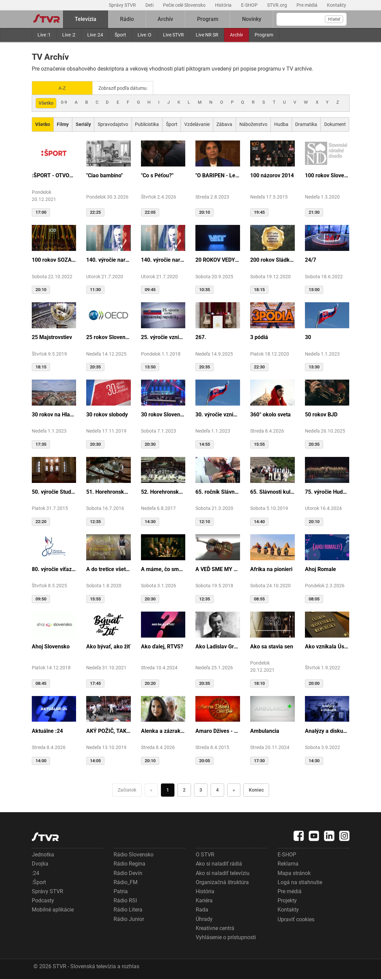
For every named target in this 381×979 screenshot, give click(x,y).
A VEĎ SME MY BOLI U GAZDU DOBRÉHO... (217, 568)
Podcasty (43, 900)
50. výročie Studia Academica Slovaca (54, 491)
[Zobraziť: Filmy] (62, 124)
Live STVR (173, 34)
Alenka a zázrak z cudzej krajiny (163, 730)
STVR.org (277, 5)
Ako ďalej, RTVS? (162, 646)
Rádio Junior (129, 918)
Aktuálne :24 (47, 730)
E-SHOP (250, 5)
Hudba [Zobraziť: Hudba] (281, 124)
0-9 (64, 101)
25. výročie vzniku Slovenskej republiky (163, 337)
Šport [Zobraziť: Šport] (171, 124)
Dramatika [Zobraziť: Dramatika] (306, 124)
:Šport (39, 881)
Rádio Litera (128, 909)
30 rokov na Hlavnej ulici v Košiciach (54, 414)
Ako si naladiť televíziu (222, 872)
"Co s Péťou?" (157, 175)
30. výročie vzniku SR (217, 414)
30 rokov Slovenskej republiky (163, 414)
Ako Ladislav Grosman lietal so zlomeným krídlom (217, 646)
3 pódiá (259, 337)
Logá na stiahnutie (300, 881)
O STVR (205, 854)
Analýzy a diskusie (327, 730)
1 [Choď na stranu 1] (167, 789)
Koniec (256, 789)
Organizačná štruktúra (222, 881)
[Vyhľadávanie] (312, 19)
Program (264, 34)
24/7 (310, 259)
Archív (236, 34)
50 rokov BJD (321, 414)
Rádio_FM (126, 881)
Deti (149, 5)
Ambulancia (264, 730)
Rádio (127, 19)
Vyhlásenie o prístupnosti (226, 936)
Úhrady (204, 918)
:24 (35, 872)
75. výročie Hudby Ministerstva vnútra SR (327, 491)
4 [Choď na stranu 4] (217, 789)
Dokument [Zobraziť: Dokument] (335, 124)
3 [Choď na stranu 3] (200, 789)
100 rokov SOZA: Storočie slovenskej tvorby (54, 259)
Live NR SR (207, 34)
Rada (202, 909)
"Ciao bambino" (104, 175)
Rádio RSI (125, 900)
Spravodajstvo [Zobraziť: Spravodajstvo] (113, 124)
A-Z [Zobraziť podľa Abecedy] (62, 88)
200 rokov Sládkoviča (272, 259)
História (224, 5)
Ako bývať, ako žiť (108, 646)
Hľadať (334, 19)
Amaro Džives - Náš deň (217, 730)
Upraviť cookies (296, 919)
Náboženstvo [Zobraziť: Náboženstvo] (253, 124)
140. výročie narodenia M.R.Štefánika (108, 259)
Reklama (288, 863)
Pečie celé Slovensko (185, 5)
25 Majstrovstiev (52, 337)
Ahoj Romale (320, 568)
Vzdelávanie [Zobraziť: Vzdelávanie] (197, 124)
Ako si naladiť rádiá (219, 863)
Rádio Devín (128, 872)
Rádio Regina (129, 863)
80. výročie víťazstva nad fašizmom (54, 568)
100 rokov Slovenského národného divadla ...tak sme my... (327, 175)
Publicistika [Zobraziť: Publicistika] (147, 124)
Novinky (251, 19)
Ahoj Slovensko (51, 646)
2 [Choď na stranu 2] (184, 789)
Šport (120, 34)
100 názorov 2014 (272, 175)
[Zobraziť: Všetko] (43, 124)
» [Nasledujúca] (234, 789)
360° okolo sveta (270, 414)
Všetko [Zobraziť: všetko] (46, 102)
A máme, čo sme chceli (163, 568)
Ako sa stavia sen (271, 646)
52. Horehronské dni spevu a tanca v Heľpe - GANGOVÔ (163, 491)
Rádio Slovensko (133, 854)
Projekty (287, 900)
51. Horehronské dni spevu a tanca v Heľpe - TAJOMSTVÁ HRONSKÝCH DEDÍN (108, 491)
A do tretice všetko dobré (108, 568)
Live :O (144, 34)
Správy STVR (123, 5)
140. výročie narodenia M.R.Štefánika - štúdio (163, 259)
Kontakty (336, 5)
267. (200, 337)
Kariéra (204, 900)
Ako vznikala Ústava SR (327, 646)
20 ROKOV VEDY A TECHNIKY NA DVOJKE (217, 259)
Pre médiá (307, 5)
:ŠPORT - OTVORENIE (54, 175)
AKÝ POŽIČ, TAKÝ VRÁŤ (108, 730)
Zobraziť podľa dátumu (125, 88)
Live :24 (95, 34)
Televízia (85, 19)
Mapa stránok (294, 872)
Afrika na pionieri (271, 568)
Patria (121, 891)
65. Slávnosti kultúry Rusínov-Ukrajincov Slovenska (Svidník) (272, 491)
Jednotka (43, 854)
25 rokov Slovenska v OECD (108, 337)
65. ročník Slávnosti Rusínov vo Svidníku (217, 491)
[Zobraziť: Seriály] (83, 124)
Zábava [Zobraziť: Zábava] (224, 124)
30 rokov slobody (107, 414)
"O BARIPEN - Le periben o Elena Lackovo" (217, 175)
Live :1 (44, 34)
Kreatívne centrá (215, 927)
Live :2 (68, 34)
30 (308, 337)
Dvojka (40, 863)
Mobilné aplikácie (53, 909)
